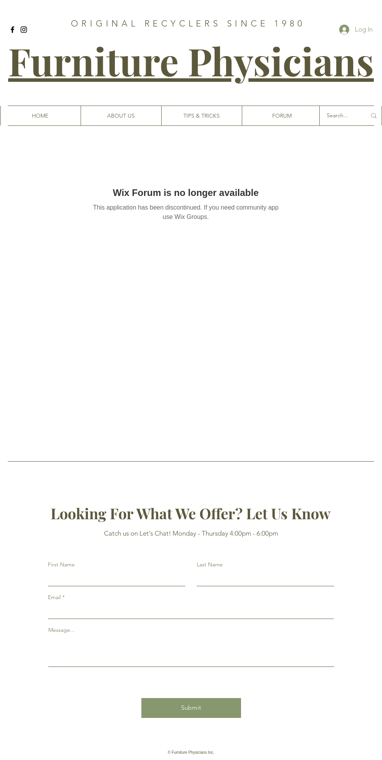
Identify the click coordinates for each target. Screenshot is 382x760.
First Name (61, 564)
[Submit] (191, 708)
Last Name (210, 564)
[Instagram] (23, 29)
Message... (61, 630)
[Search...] (341, 116)
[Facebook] (12, 29)
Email (54, 597)
